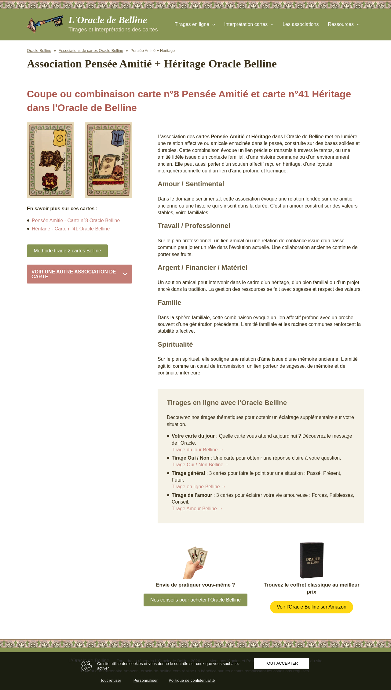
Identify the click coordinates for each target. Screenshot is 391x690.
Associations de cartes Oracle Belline (91, 50)
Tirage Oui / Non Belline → (201, 464)
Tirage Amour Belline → (197, 508)
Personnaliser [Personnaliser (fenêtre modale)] (145, 680)
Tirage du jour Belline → (198, 449)
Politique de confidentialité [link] (192, 680)
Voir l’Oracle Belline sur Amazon (311, 606)
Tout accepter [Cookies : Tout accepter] (281, 663)
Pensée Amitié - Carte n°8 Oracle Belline (76, 220)
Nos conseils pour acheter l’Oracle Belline (195, 599)
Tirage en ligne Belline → (199, 486)
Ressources (341, 24)
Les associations (301, 24)
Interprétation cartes (246, 24)
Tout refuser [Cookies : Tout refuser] (110, 680)
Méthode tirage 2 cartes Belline (67, 250)
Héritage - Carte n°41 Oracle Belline (71, 228)
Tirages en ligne (192, 24)
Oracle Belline (39, 50)
